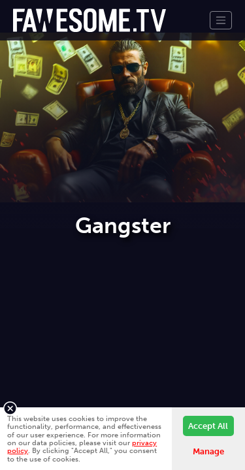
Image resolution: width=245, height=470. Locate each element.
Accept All (208, 426)
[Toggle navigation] (221, 20)
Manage (208, 451)
